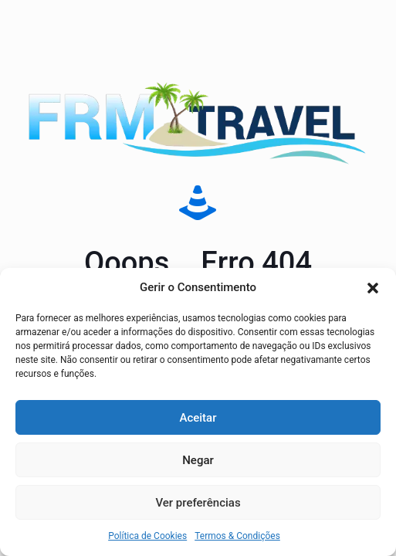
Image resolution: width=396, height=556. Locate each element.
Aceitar (197, 418)
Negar (198, 460)
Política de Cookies (147, 536)
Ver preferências (197, 503)
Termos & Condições (237, 536)
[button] (373, 288)
